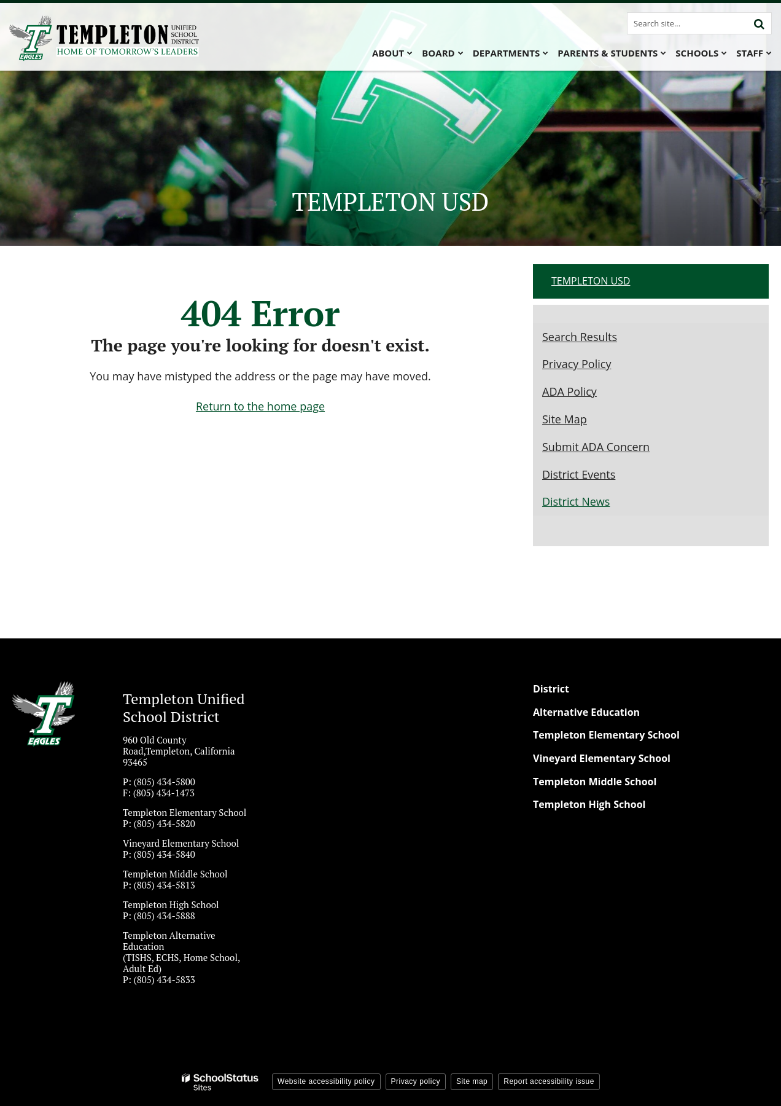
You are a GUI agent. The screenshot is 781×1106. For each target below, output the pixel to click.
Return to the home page (260, 406)
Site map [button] (472, 1081)
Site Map (564, 419)
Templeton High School (589, 804)
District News (576, 501)
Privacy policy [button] (415, 1081)
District (551, 689)
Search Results (579, 336)
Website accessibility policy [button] (326, 1081)
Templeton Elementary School (606, 735)
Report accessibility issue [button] (548, 1081)
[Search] (759, 23)
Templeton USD (590, 281)
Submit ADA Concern (596, 446)
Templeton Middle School (594, 781)
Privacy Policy (576, 363)
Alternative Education (586, 712)
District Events (578, 474)
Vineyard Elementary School (601, 758)
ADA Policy (569, 391)
